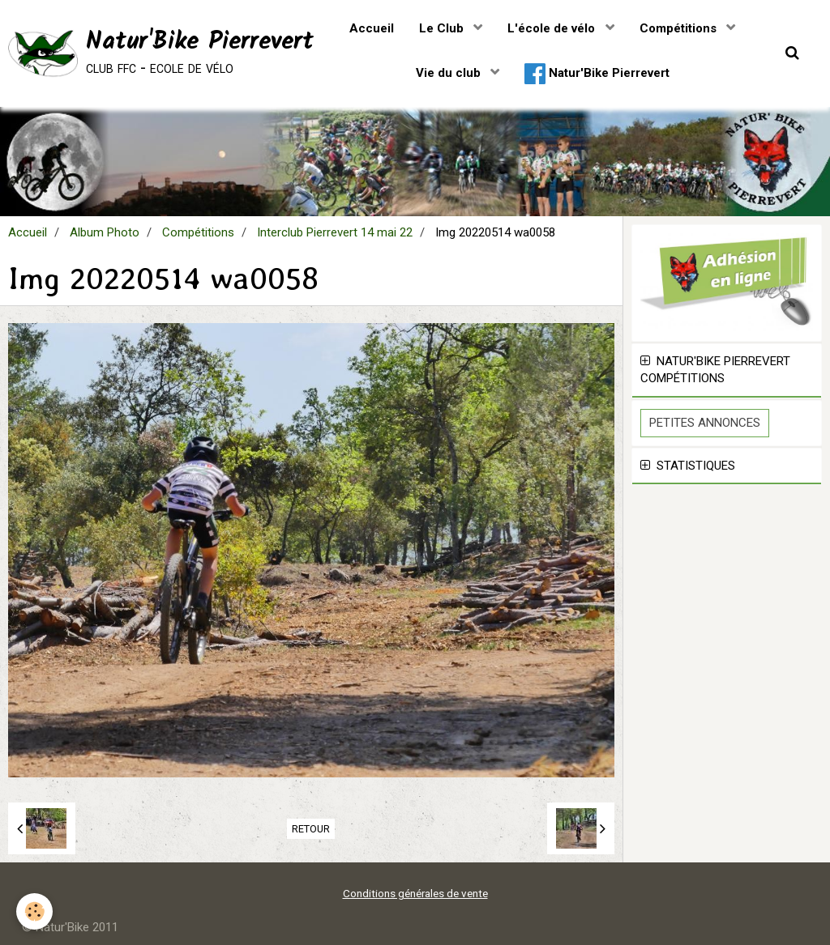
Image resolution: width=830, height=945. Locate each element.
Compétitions (680, 28)
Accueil (371, 28)
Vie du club (450, 73)
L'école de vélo (552, 28)
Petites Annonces (704, 422)
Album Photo (104, 232)
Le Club (443, 28)
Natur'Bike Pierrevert (597, 74)
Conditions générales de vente (415, 893)
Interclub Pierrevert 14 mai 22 (335, 232)
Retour (311, 829)
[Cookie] (34, 911)
